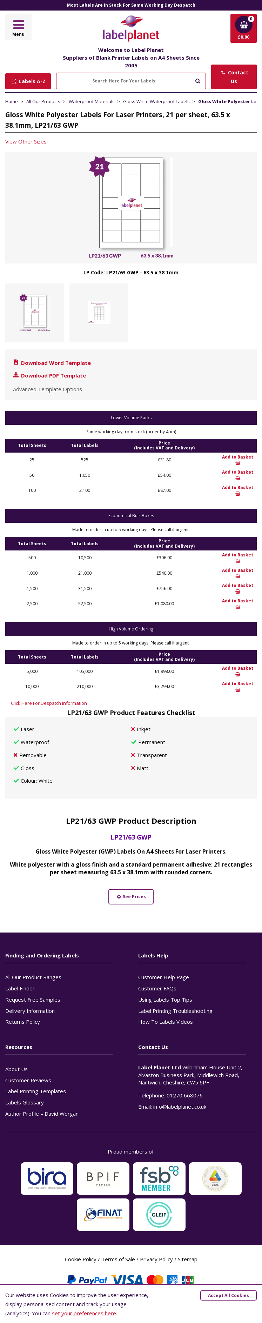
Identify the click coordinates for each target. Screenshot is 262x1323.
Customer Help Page (163, 977)
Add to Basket (237, 460)
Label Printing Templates (35, 1091)
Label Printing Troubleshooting (175, 1010)
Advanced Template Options (47, 389)
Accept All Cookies (228, 1295)
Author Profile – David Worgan (42, 1113)
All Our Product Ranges (33, 977)
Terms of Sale (118, 1259)
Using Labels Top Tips (165, 999)
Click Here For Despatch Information (49, 703)
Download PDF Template (49, 375)
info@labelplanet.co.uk (179, 1106)
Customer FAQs (157, 988)
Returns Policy (22, 1021)
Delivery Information (30, 1010)
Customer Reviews (28, 1080)
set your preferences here (84, 1313)
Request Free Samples (32, 999)
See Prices (131, 897)
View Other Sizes (26, 141)
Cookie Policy (80, 1259)
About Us (16, 1069)
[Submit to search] (198, 80)
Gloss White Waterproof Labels (156, 101)
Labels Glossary (24, 1102)
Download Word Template (51, 362)
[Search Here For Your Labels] (131, 81)
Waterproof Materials (92, 101)
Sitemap (187, 1259)
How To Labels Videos (165, 1021)
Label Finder (20, 988)
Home (11, 101)
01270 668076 (185, 1095)
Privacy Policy (156, 1259)
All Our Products (43, 101)
